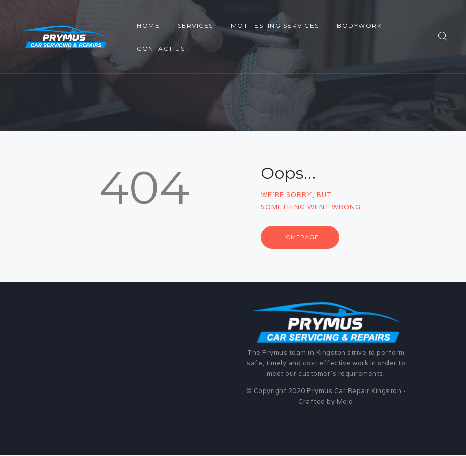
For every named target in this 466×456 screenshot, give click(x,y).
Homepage (302, 237)
